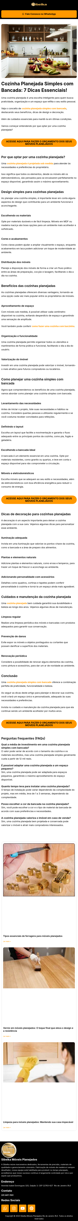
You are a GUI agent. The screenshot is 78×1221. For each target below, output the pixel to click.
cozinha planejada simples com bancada (44, 108)
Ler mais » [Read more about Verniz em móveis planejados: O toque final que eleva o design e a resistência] (7, 1037)
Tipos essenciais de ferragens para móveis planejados (32, 936)
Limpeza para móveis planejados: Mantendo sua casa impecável (38, 1122)
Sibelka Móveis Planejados (19, 1159)
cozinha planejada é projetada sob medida (30, 163)
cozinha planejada (17, 603)
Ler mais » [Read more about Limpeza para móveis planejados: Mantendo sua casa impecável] (7, 1128)
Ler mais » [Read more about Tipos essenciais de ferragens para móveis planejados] (7, 942)
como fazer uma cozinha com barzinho (53, 326)
